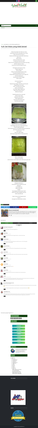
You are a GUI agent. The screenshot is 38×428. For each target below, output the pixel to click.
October (13, 361)
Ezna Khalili (6, 258)
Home (2, 44)
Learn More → (18, 352)
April (13, 367)
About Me (13, 346)
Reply (4, 230)
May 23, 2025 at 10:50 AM (7, 292)
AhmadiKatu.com (7, 291)
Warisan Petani (6, 245)
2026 (12, 357)
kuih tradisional (6, 44)
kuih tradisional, (12, 48)
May (13, 366)
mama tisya (6, 270)
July (13, 364)
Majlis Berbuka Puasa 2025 (16, 372)
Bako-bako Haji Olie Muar (16, 371)
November (14, 360)
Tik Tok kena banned (15, 370)
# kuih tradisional (6, 204)
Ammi (5, 276)
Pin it (24, 207)
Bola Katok (6, 251)
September (14, 362)
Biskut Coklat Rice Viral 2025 (16, 369)
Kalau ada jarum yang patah (16, 373)
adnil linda (5, 233)
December (14, 359)
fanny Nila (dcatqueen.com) (9, 282)
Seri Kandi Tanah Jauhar (8, 227)
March (13, 368)
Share (15, 207)
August (13, 363)
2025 (12, 358)
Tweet (6, 207)
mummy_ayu (6, 239)
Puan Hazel (6, 264)
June (13, 365)
